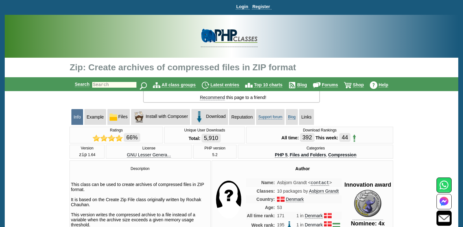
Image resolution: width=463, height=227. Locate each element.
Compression (342, 155)
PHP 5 (281, 155)
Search (76, 84)
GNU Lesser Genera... (149, 155)
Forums (335, 84)
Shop (363, 84)
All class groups (184, 84)
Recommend (212, 97)
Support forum (270, 117)
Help (389, 84)
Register (261, 6)
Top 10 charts (273, 84)
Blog (307, 84)
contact (320, 184)
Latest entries (230, 84)
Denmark (295, 200)
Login (242, 6)
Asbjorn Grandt (324, 192)
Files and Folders (308, 155)
